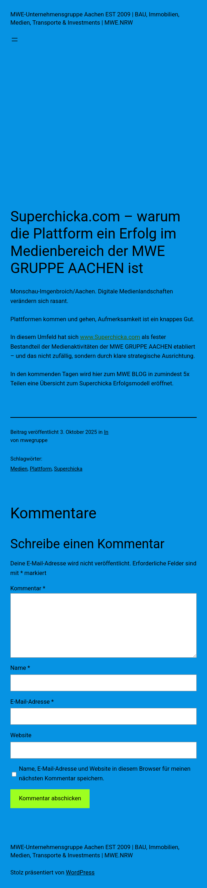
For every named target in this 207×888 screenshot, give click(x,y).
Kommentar (27, 588)
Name (20, 667)
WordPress (80, 872)
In (106, 432)
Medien (18, 469)
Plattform (41, 469)
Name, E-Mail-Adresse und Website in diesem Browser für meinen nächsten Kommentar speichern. (105, 773)
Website (20, 735)
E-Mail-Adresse (32, 701)
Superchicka (68, 469)
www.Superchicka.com (110, 337)
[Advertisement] (103, 128)
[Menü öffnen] (14, 39)
